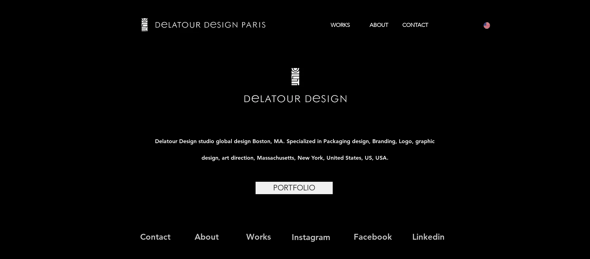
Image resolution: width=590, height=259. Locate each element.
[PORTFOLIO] (294, 188)
